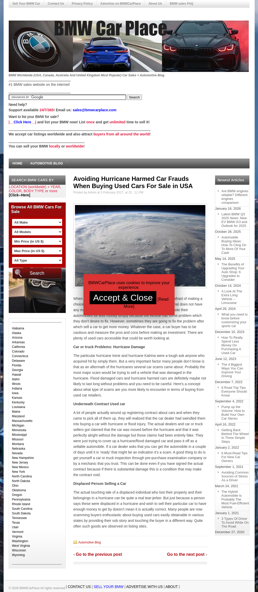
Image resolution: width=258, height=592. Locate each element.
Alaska (16, 333)
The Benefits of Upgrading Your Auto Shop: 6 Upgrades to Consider (233, 272)
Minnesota (19, 430)
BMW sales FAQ (181, 3)
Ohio (15, 485)
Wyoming (18, 555)
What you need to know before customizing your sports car (235, 320)
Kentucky (18, 402)
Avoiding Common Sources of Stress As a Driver (235, 476)
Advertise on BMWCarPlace (120, 3)
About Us (155, 3)
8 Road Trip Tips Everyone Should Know (234, 391)
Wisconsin (19, 550)
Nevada (17, 453)
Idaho (16, 379)
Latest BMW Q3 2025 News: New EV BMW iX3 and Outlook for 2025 (234, 220)
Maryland (18, 416)
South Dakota (21, 513)
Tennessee (19, 518)
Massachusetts (22, 421)
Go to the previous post (99, 554)
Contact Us (56, 3)
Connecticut (20, 356)
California (18, 347)
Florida (17, 365)
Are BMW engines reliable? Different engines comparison (235, 197)
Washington (20, 541)
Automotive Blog (46, 163)
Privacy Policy (82, 3)
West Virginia (21, 546)
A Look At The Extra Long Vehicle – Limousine (232, 297)
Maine (16, 411)
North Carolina (22, 476)
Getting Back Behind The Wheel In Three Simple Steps (235, 435)
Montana (18, 444)
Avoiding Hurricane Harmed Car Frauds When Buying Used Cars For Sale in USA (133, 182)
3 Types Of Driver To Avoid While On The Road (235, 522)
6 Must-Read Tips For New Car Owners (235, 457)
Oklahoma (19, 490)
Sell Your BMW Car (26, 3)
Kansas (17, 398)
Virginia (17, 536)
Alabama (18, 328)
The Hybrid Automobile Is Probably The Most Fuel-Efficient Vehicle (235, 499)
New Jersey (20, 462)
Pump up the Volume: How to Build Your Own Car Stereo (233, 412)
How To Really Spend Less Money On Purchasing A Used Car (232, 345)
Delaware (18, 361)
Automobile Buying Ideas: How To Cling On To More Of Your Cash (234, 245)
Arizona (17, 337)
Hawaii (16, 374)
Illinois (16, 384)
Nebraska (18, 448)
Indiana (17, 388)
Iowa (15, 393)
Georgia (17, 370)
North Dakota (21, 481)
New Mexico (20, 467)
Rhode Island (21, 504)
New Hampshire (23, 458)
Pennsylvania (21, 499)
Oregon (17, 495)
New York (18, 472)
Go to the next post (186, 554)
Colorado (18, 351)
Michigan (18, 425)
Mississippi (19, 435)
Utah (15, 527)
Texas (16, 522)
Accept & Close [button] (123, 297)
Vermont (18, 532)
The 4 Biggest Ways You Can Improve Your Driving (232, 370)
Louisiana (18, 407)
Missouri (18, 439)
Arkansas (18, 342)
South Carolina (22, 509)
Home (18, 163)
